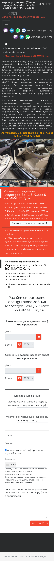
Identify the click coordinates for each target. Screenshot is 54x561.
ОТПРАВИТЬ (40, 523)
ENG (48, 4)
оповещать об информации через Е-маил (24, 452)
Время (9, 345)
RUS (41, 4)
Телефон (10, 459)
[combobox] (10, 464)
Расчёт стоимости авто (30, 223)
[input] (20, 337)
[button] (51, 159)
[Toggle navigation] (6, 23)
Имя (10, 435)
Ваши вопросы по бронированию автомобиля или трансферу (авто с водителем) (26, 492)
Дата (9, 331)
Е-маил (9, 443)
